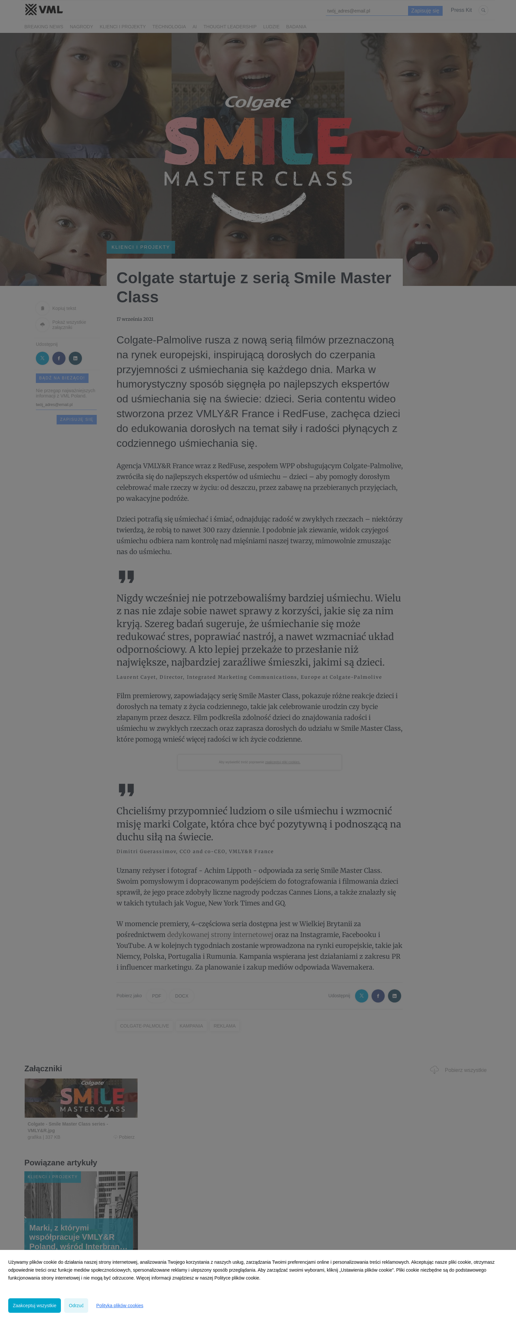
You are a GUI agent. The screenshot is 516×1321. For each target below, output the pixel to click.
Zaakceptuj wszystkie (34, 1305)
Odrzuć (76, 1305)
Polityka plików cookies (119, 1305)
